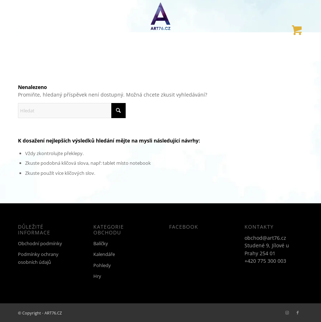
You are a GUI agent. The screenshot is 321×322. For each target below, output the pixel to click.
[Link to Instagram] (287, 312)
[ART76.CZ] (160, 16)
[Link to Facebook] (297, 312)
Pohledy (102, 265)
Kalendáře (104, 254)
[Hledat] (72, 110)
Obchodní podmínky (40, 243)
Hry (97, 276)
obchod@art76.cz (265, 237)
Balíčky (100, 243)
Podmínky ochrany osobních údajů (38, 258)
